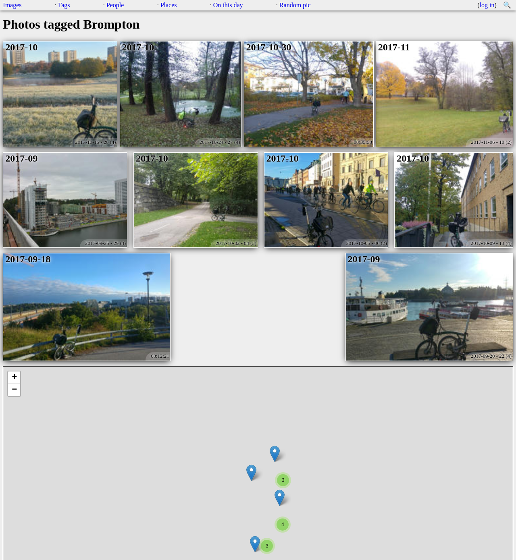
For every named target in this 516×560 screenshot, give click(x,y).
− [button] (14, 390)
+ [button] (14, 377)
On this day (228, 5)
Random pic (295, 5)
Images (12, 5)
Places (168, 5)
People (115, 5)
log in (487, 5)
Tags (64, 5)
